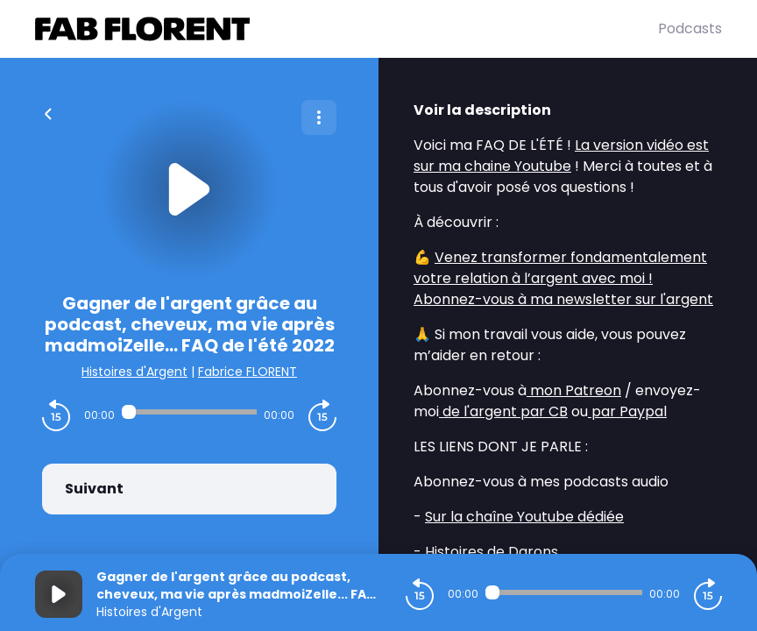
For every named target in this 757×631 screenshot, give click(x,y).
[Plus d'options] (318, 117)
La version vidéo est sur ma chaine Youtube (561, 155)
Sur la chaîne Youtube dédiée (524, 517)
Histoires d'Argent (134, 371)
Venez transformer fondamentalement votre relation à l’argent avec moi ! (560, 267)
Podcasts (690, 28)
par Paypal (627, 411)
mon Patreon (574, 390)
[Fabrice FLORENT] (346, 29)
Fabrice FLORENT (247, 371)
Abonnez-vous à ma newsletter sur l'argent (563, 299)
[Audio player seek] (189, 411)
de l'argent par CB (503, 411)
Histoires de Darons (491, 552)
